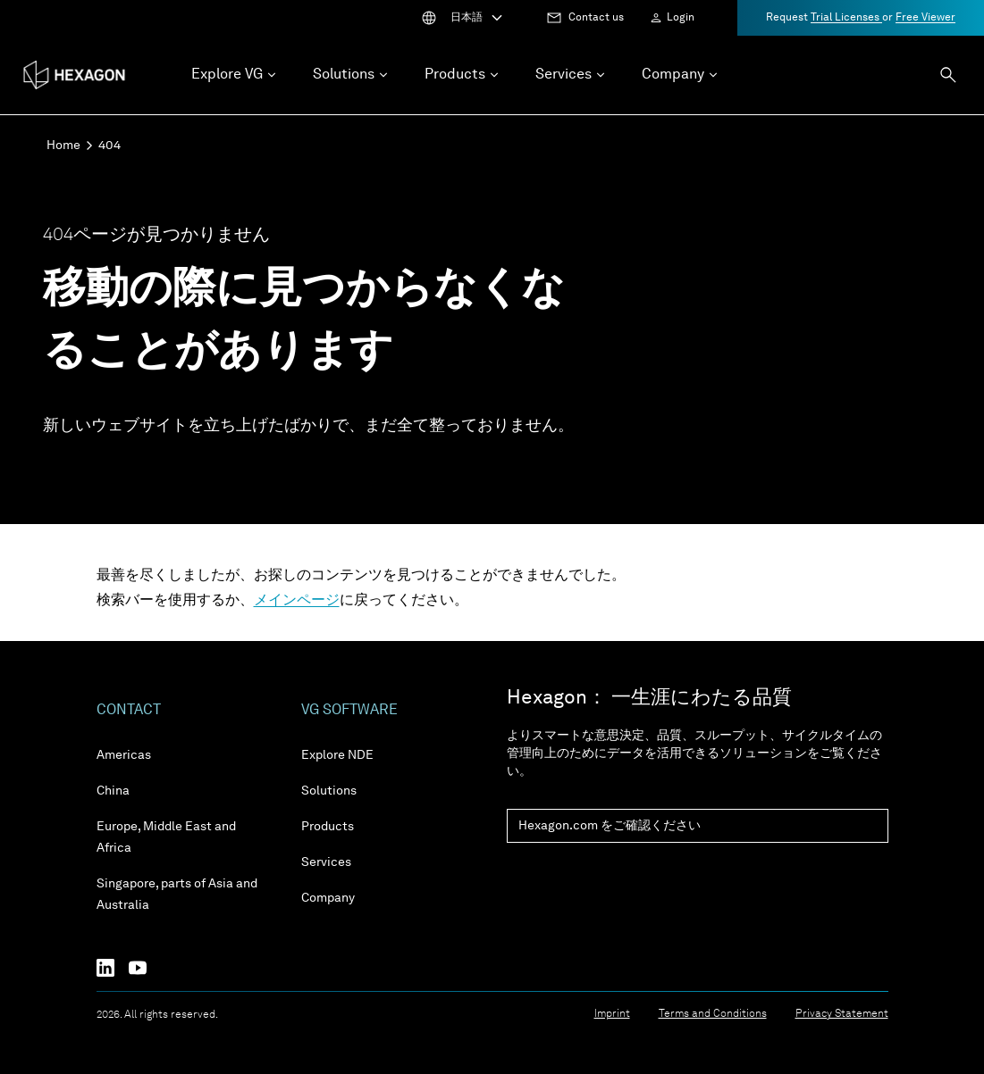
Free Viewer (925, 17)
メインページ (297, 601)
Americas (124, 755)
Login (680, 17)
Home (63, 145)
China (113, 791)
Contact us (596, 17)
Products (327, 826)
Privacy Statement (841, 1014)
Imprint (612, 1014)
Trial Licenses (846, 17)
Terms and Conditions (713, 1014)
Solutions (329, 791)
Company (328, 898)
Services (326, 862)
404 (109, 145)
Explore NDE (337, 755)
